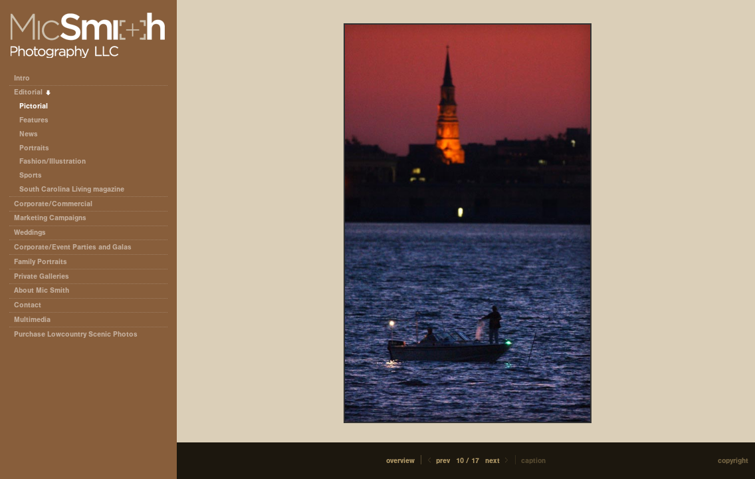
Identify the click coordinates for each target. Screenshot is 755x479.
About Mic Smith (41, 290)
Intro (22, 78)
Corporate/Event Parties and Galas (77, 247)
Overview (400, 460)
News (28, 134)
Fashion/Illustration (52, 161)
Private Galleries (41, 276)
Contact (27, 305)
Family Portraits (40, 261)
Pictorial (33, 106)
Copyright (733, 460)
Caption (533, 460)
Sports (30, 175)
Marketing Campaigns (50, 218)
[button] (400, 460)
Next (497, 460)
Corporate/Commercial (58, 204)
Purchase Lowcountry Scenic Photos (76, 334)
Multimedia (32, 319)
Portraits (34, 148)
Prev (437, 460)
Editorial (33, 92)
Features (34, 120)
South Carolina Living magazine (71, 189)
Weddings (30, 232)
